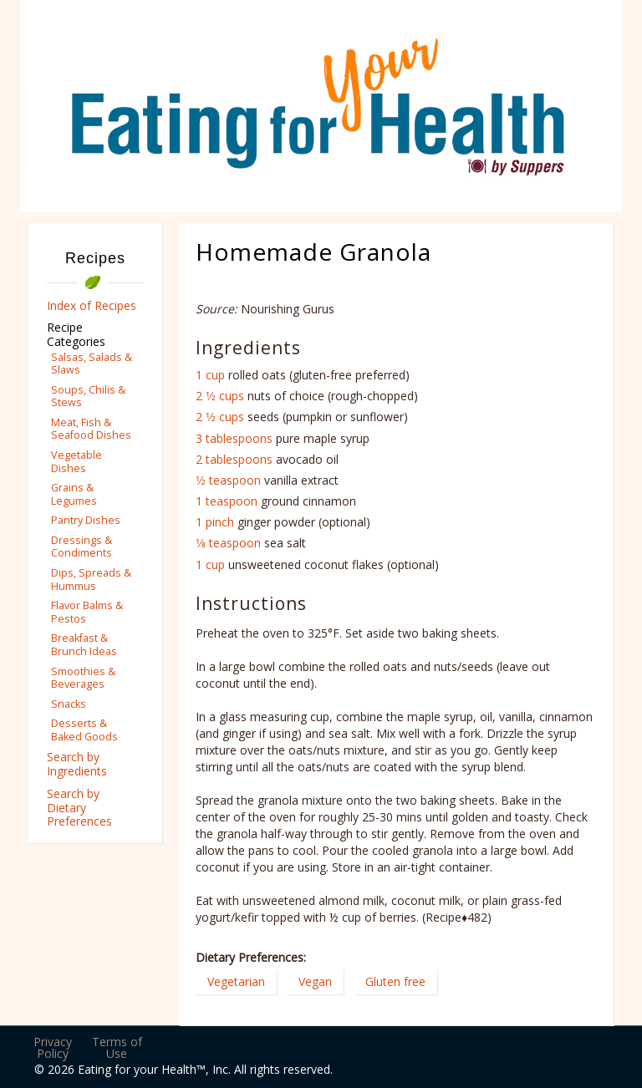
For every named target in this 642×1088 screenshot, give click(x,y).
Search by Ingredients (77, 764)
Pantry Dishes (85, 520)
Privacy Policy (52, 1047)
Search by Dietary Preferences (79, 807)
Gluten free (395, 981)
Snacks (68, 704)
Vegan (315, 981)
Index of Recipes (91, 305)
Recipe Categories (76, 334)
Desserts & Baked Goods (84, 729)
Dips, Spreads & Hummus (91, 579)
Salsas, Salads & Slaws (91, 363)
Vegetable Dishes (76, 461)
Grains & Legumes (74, 493)
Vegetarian (236, 981)
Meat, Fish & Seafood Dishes (91, 428)
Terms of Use (117, 1047)
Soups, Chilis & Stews (88, 396)
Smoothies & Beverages (83, 677)
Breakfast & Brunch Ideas (84, 644)
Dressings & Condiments (81, 546)
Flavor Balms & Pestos (87, 611)
